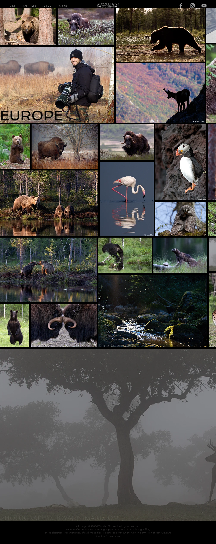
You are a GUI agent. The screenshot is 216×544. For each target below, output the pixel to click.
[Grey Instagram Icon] (192, 5)
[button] (29, 5)
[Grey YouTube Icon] (204, 5)
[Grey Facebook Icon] (181, 5)
